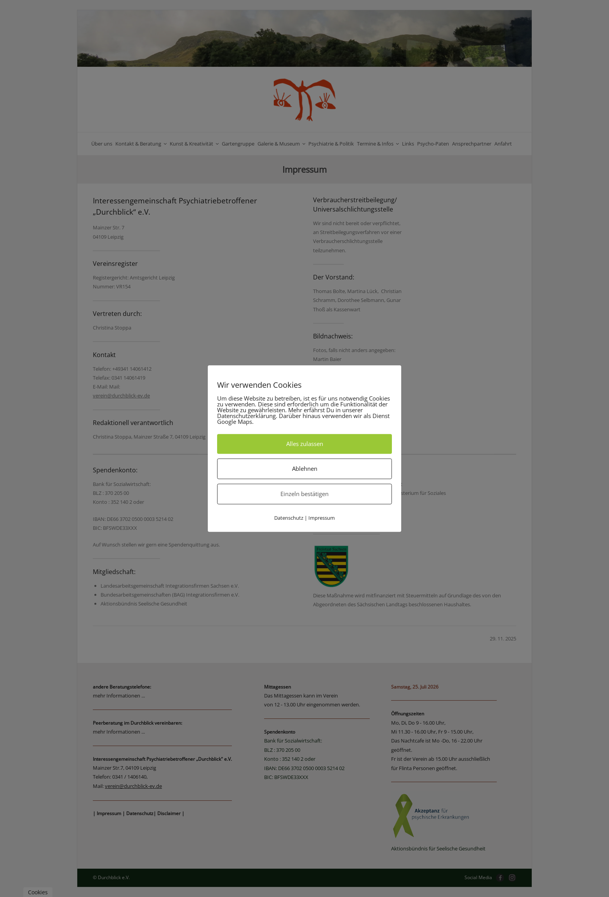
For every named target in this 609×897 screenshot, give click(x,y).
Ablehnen (304, 468)
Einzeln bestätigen (304, 494)
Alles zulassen (304, 444)
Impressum (321, 517)
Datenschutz (288, 517)
